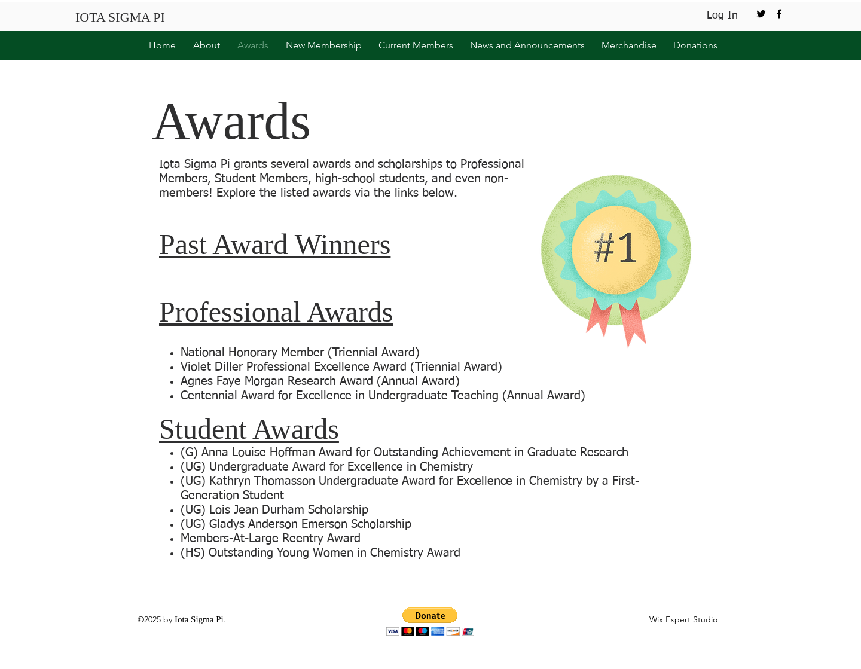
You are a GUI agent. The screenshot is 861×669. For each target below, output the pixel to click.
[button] (204, 45)
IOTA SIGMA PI (120, 17)
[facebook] (779, 14)
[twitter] (761, 14)
